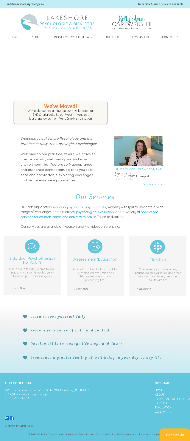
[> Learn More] (18, 288)
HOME (159, 390)
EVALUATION (163, 407)
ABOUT (159, 394)
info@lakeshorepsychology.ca (28, 394)
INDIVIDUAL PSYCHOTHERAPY (167, 399)
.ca (42, 4)
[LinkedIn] (7, 418)
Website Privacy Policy (19, 426)
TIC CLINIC (161, 403)
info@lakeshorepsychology (23, 4)
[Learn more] (150, 184)
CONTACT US (163, 412)
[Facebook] (12, 418)
